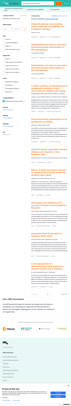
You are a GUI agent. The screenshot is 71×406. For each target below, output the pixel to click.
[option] (35, 329)
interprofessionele (51, 19)
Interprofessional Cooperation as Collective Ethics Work (46, 234)
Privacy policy (16, 400)
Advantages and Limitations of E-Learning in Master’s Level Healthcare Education (49, 205)
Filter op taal (6, 134)
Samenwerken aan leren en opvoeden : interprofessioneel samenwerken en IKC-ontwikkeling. (49, 68)
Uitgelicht (6, 363)
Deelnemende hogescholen (10, 370)
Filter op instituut (8, 109)
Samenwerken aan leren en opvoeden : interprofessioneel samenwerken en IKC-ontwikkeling (49, 47)
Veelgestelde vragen (8, 373)
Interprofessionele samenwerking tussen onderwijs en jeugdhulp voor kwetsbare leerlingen (48, 26)
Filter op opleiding (8, 126)
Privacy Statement (8, 377)
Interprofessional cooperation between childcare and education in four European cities (49, 152)
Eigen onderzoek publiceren (11, 360)
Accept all (58, 393)
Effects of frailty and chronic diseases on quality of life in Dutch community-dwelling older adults (49, 172)
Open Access (6, 367)
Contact (5, 380)
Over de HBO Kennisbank (10, 357)
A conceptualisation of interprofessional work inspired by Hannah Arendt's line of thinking (47, 266)
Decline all (58, 396)
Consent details (6, 400)
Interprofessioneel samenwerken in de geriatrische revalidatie (49, 120)
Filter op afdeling (8, 118)
